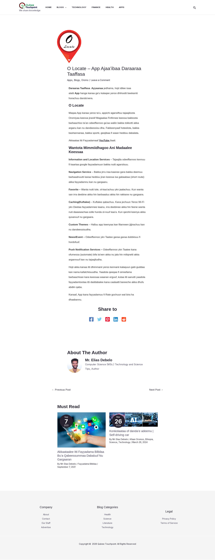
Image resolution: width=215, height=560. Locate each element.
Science (113, 442)
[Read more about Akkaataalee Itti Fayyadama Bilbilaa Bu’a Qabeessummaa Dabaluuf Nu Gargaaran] (81, 429)
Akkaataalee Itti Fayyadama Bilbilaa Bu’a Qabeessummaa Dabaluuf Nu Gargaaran (80, 455)
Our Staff (46, 522)
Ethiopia (149, 439)
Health (107, 514)
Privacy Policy (169, 518)
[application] (65, 7)
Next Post (156, 389)
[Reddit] (124, 319)
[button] (194, 7)
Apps (70, 80)
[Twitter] (99, 319)
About (45, 514)
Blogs (78, 80)
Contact (46, 518)
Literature (107, 522)
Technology (124, 442)
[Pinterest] (107, 319)
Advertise (46, 527)
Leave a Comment (102, 80)
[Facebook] (91, 319)
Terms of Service (169, 522)
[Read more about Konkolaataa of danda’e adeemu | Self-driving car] (133, 419)
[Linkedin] (115, 319)
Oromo (86, 80)
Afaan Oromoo (137, 439)
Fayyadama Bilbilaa (87, 463)
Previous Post (61, 389)
